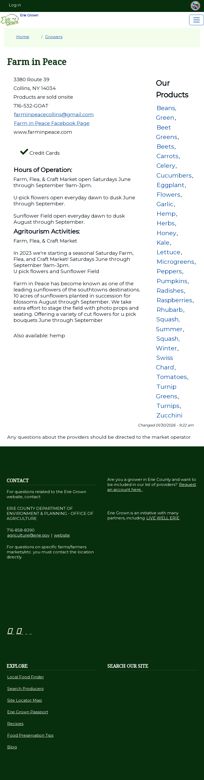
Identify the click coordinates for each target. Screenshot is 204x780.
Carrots (167, 156)
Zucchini (169, 415)
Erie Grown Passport (27, 711)
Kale (162, 242)
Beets (165, 146)
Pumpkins (171, 281)
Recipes (15, 723)
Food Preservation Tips (30, 735)
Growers (53, 36)
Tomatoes (171, 377)
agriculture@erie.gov (28, 535)
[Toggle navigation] (196, 20)
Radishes (170, 290)
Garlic (164, 204)
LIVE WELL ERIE (162, 517)
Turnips (167, 406)
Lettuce (168, 252)
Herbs (165, 223)
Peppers (169, 271)
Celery (165, 165)
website (62, 535)
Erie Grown (19, 20)
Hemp (166, 213)
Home (22, 36)
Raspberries (174, 300)
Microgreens (175, 261)
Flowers (168, 194)
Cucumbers (174, 175)
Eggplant (170, 185)
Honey (166, 233)
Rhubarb (169, 309)
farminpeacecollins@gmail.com (54, 114)
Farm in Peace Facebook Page (52, 123)
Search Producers (25, 688)
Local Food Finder (25, 676)
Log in (15, 5)
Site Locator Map (24, 700)
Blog (12, 746)
